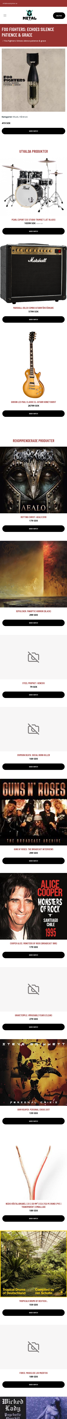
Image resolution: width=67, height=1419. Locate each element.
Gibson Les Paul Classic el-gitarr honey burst (33, 401)
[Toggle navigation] (5, 15)
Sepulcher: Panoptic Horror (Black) (33, 611)
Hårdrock (23, 117)
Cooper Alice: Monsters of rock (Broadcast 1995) (33, 943)
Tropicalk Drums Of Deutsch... (33, 1300)
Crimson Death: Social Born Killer (33, 755)
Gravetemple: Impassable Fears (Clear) (33, 1015)
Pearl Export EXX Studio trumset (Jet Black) (33, 219)
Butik (59, 16)
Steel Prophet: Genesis (33, 683)
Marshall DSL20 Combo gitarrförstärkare (33, 307)
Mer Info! (33, 131)
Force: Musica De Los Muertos (34, 1372)
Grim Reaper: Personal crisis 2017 (33, 1109)
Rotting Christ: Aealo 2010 (33, 517)
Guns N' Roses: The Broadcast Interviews (33, 849)
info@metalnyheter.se (10, 3)
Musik (15, 117)
